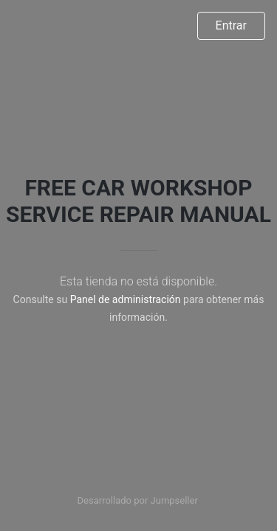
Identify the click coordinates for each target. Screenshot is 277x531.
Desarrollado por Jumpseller (138, 500)
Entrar (231, 25)
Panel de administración (125, 299)
